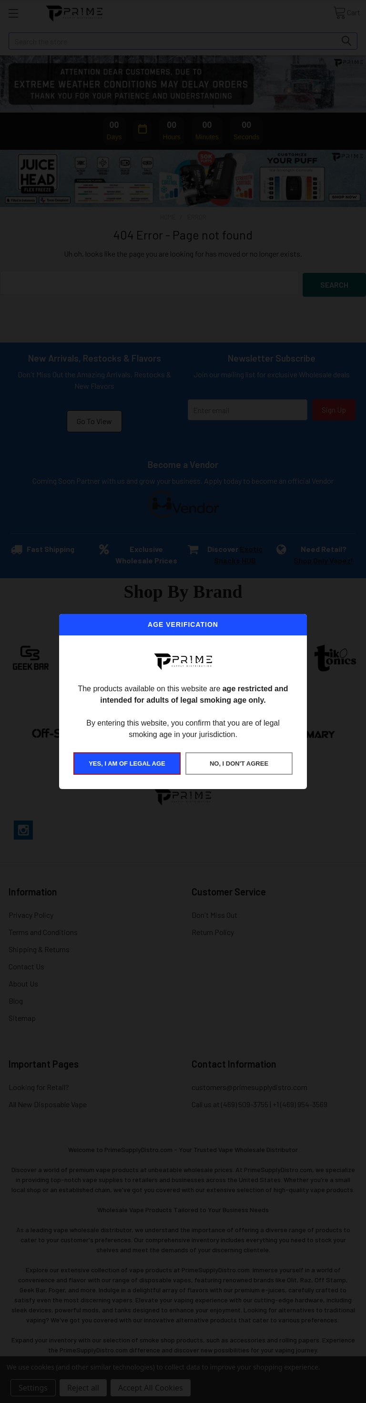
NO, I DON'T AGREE (239, 763)
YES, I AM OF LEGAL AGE (127, 763)
